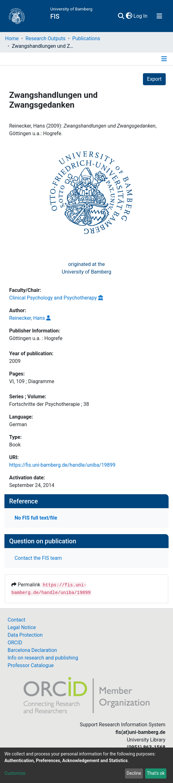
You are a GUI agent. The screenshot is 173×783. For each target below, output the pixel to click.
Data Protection (25, 635)
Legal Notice (22, 627)
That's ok (155, 773)
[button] (129, 16)
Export (154, 79)
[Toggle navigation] (159, 16)
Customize (14, 773)
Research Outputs (45, 38)
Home (12, 38)
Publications (86, 38)
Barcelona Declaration (32, 650)
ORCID (15, 643)
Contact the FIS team (38, 558)
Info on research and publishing (43, 658)
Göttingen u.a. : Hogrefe (35, 338)
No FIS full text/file (36, 518)
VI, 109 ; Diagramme (31, 381)
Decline (134, 773)
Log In (140, 16)
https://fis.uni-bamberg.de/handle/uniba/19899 (62, 465)
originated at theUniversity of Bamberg (86, 268)
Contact (16, 620)
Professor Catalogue (31, 665)
